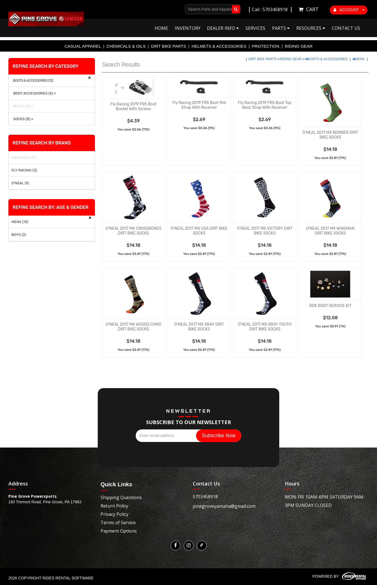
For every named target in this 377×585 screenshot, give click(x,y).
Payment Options (119, 530)
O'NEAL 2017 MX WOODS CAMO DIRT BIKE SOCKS (133, 327)
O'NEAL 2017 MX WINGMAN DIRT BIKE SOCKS (330, 231)
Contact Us (346, 28)
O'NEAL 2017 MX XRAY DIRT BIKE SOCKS (199, 327)
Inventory (188, 28)
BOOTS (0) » (22, 106)
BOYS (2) (18, 235)
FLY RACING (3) (24, 170)
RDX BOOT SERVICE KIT (330, 305)
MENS (359, 59)
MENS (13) (19, 222)
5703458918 (205, 497)
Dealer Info (223, 28)
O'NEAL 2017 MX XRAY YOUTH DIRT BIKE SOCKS (265, 327)
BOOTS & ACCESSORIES (327, 59)
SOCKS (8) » (22, 119)
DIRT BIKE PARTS (168, 46)
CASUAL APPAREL (83, 46)
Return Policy (114, 505)
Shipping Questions (121, 497)
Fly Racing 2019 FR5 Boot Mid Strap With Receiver (199, 105)
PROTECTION (265, 46)
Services (255, 28)
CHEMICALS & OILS (125, 46)
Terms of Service (118, 522)
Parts (281, 28)
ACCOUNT (349, 10)
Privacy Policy (114, 514)
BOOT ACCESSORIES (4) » (33, 93)
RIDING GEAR (298, 46)
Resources (310, 28)
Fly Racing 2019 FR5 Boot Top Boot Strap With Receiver (265, 105)
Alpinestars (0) (23, 157)
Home (161, 28)
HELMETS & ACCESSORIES (219, 46)
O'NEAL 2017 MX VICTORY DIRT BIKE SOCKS (264, 231)
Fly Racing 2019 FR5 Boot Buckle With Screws (133, 106)
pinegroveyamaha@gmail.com (224, 506)
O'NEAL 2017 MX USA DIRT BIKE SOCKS (199, 231)
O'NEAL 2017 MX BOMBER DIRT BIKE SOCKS (330, 135)
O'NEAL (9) (20, 183)
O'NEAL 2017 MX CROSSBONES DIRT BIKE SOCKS (133, 231)
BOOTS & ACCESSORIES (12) (33, 81)
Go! (234, 9)
